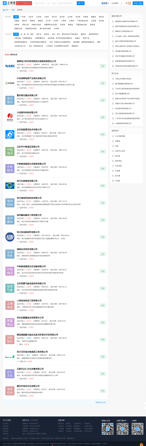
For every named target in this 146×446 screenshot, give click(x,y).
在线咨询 (34, 420)
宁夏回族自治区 (81, 25)
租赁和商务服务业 (20, 42)
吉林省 (16, 25)
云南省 (71, 21)
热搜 (13, 10)
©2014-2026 (7, 443)
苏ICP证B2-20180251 (75, 443)
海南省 (70, 25)
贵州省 (101, 21)
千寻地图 (61, 428)
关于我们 (5, 423)
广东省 (23, 17)
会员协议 (5, 431)
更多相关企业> (100, 402)
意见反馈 (5, 433)
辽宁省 (48, 21)
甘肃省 (62, 25)
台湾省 (56, 28)
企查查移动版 (78, 431)
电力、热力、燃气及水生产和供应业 (65, 34)
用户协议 (5, 426)
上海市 (46, 17)
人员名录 (68, 431)
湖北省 (101, 17)
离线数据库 (77, 428)
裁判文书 (61, 423)
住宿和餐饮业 (40, 38)
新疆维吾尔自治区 (50, 25)
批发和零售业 (93, 34)
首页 (6, 10)
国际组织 (75, 46)
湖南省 (40, 21)
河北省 (77, 17)
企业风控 (61, 426)
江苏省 (38, 17)
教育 (98, 42)
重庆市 (24, 21)
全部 (16, 17)
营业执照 (86, 443)
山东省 (70, 17)
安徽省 (16, 21)
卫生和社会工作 (20, 46)
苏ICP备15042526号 (42, 443)
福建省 (93, 17)
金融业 (77, 38)
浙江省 (54, 17)
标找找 (68, 423)
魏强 (28, 355)
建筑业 (83, 34)
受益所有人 (77, 426)
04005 (105, 443)
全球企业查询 (88, 428)
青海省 (92, 25)
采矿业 (38, 34)
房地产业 (86, 38)
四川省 (62, 17)
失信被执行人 (78, 423)
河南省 (85, 17)
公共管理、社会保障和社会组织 (57, 46)
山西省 (93, 21)
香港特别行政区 (31, 28)
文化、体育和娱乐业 (36, 46)
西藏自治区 (18, 28)
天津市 (55, 21)
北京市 (30, 17)
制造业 (46, 34)
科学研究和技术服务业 (38, 42)
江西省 (63, 21)
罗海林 (28, 338)
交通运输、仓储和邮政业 (23, 38)
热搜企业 (61, 431)
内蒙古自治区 (36, 25)
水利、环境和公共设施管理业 (59, 42)
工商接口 (68, 428)
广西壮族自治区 (82, 21)
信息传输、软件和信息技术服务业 (60, 38)
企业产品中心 (88, 431)
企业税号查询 (88, 426)
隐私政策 (5, 428)
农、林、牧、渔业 (27, 34)
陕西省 (32, 21)
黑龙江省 (25, 25)
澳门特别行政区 (45, 28)
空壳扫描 (68, 426)
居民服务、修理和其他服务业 (83, 42)
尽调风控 (87, 423)
